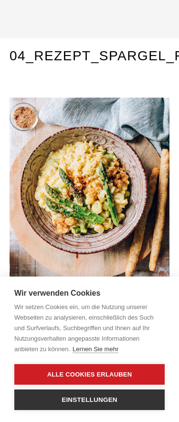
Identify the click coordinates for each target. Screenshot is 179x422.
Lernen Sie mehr (95, 349)
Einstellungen (89, 399)
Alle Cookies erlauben (89, 374)
